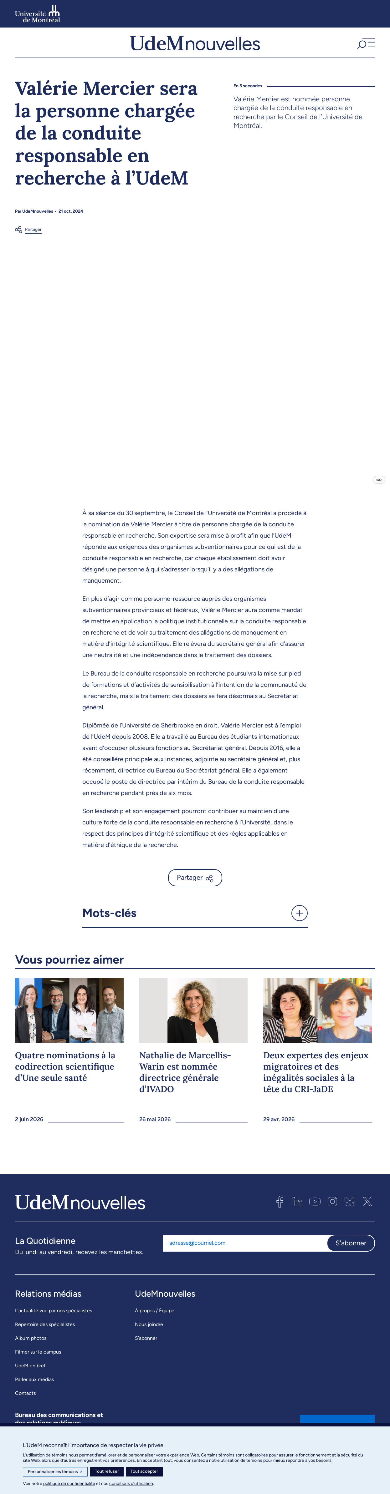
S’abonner (146, 1342)
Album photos (30, 1342)
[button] (365, 45)
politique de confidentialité (69, 1483)
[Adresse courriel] (245, 1247)
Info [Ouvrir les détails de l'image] (379, 484)
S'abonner (351, 1247)
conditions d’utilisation (131, 1483)
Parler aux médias (34, 1384)
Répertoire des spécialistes (45, 1329)
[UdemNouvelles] (195, 45)
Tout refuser (107, 1471)
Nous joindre (149, 1329)
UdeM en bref (30, 1370)
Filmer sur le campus (38, 1356)
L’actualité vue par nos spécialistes (53, 1315)
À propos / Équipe (154, 1315)
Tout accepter (144, 1471)
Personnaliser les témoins (55, 1472)
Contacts (25, 1397)
